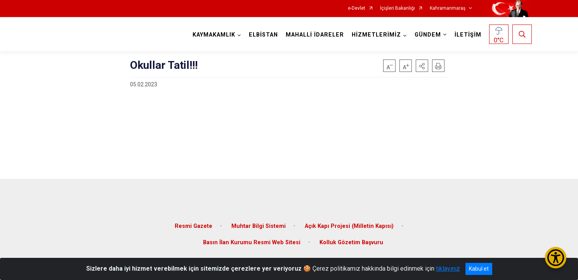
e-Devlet (356, 8)
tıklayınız (448, 268)
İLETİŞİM (466, 35)
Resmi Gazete (193, 222)
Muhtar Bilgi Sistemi (258, 222)
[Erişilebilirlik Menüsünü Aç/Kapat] (555, 257)
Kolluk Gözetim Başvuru (351, 239)
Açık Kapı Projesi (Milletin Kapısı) (349, 222)
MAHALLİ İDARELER (314, 35)
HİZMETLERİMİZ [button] (375, 35)
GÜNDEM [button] (426, 35)
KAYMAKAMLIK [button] (212, 35)
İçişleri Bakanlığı (397, 8)
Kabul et (479, 269)
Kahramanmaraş (447, 8)
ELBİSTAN (262, 35)
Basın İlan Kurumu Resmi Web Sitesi (251, 239)
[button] (422, 66)
